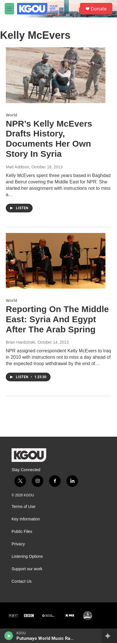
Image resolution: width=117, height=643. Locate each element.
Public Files (22, 531)
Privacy (18, 544)
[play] (8, 636)
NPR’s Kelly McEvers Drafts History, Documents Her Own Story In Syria (49, 139)
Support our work (27, 569)
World (11, 115)
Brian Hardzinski (20, 342)
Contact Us (21, 581)
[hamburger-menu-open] (9, 8)
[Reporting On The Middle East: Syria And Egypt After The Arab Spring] (55, 261)
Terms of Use (23, 506)
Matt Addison (17, 167)
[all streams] (109, 636)
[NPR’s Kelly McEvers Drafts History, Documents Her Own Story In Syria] (55, 75)
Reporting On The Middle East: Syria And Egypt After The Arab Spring (57, 319)
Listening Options (27, 556)
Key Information (26, 519)
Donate (99, 8)
